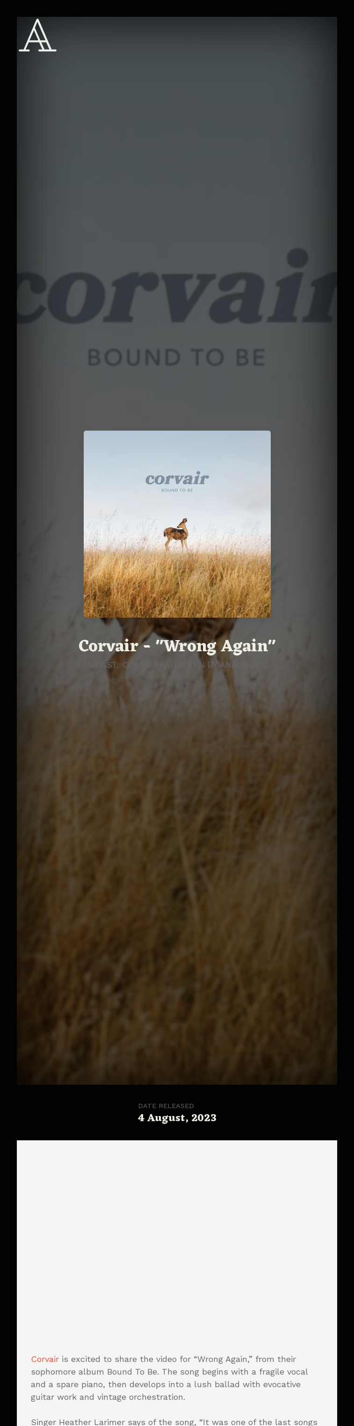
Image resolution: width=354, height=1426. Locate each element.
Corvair (45, 1359)
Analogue (243, 665)
